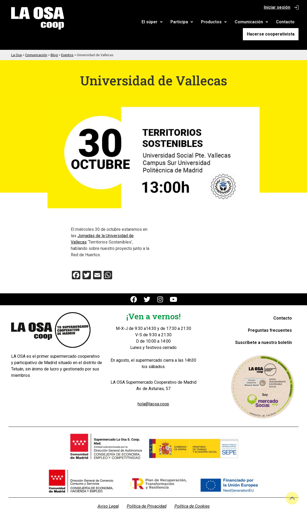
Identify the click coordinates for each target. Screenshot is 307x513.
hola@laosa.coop (153, 392)
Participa (130, 22)
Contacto (234, 22)
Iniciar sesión (277, 7)
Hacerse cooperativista (273, 22)
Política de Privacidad (146, 494)
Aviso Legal (108, 494)
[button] (100, 23)
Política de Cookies (192, 494)
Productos (162, 22)
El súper (100, 22)
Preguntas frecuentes (270, 318)
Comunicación (200, 22)
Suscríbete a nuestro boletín (263, 330)
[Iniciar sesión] (296, 7)
